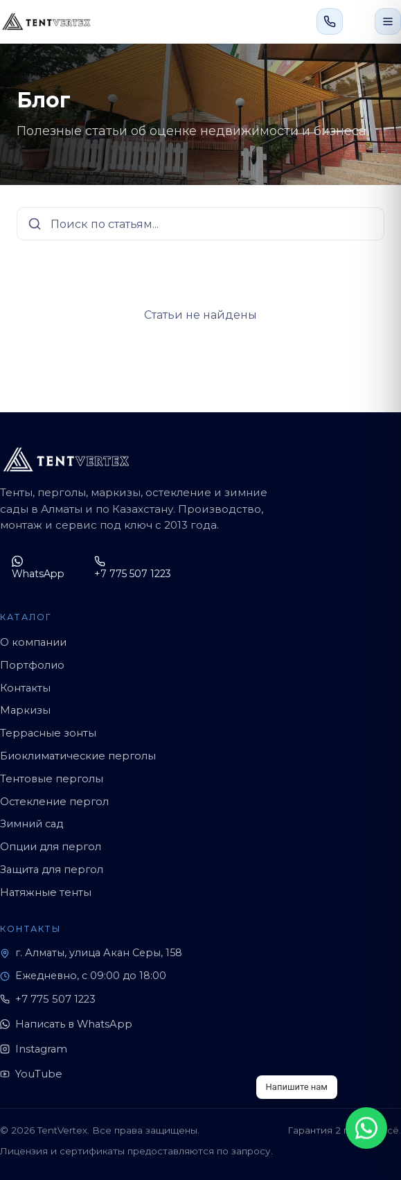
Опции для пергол (50, 846)
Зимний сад (31, 824)
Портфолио (32, 665)
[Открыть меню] (388, 21)
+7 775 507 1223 (132, 568)
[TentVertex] (46, 21)
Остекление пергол (54, 801)
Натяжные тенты (45, 892)
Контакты (25, 688)
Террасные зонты (48, 733)
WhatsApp (38, 568)
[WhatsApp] (366, 1128)
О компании (33, 642)
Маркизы (25, 710)
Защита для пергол (51, 869)
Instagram (33, 1049)
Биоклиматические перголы (78, 756)
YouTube (31, 1074)
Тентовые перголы (51, 779)
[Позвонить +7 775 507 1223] (330, 21)
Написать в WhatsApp (66, 1024)
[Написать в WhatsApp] (359, 21)
